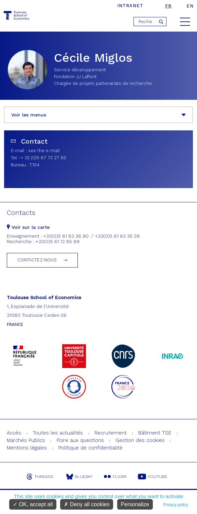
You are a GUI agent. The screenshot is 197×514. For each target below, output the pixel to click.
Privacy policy (175, 504)
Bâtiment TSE (155, 433)
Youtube (152, 477)
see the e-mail (44, 150)
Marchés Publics (26, 440)
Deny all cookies (86, 504)
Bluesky (79, 477)
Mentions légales (27, 448)
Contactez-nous (37, 259)
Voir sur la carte (28, 227)
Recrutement (110, 433)
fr (168, 5)
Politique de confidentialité (90, 448)
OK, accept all (33, 504)
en (190, 5)
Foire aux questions (80, 440)
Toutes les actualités (58, 433)
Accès (14, 433)
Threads (39, 477)
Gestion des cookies (140, 440)
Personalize (135, 504)
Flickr (115, 476)
